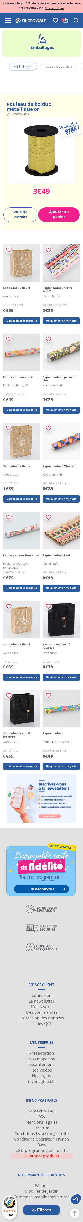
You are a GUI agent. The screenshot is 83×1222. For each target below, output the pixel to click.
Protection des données (41, 1017)
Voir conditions (54, 8)
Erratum (41, 1127)
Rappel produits (41, 1155)
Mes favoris (41, 1006)
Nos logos (41, 1075)
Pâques (41, 1185)
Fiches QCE (41, 1023)
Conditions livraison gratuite (41, 1133)
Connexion (41, 995)
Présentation (41, 1053)
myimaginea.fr (41, 1081)
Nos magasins (41, 1058)
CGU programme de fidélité (41, 1150)
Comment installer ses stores (41, 1196)
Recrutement (41, 1064)
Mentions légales (41, 1122)
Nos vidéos (41, 1070)
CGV (41, 1116)
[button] (75, 1199)
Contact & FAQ (41, 1111)
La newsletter (41, 1001)
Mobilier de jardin (41, 1191)
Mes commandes (42, 1012)
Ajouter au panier (59, 214)
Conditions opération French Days (41, 1141)
